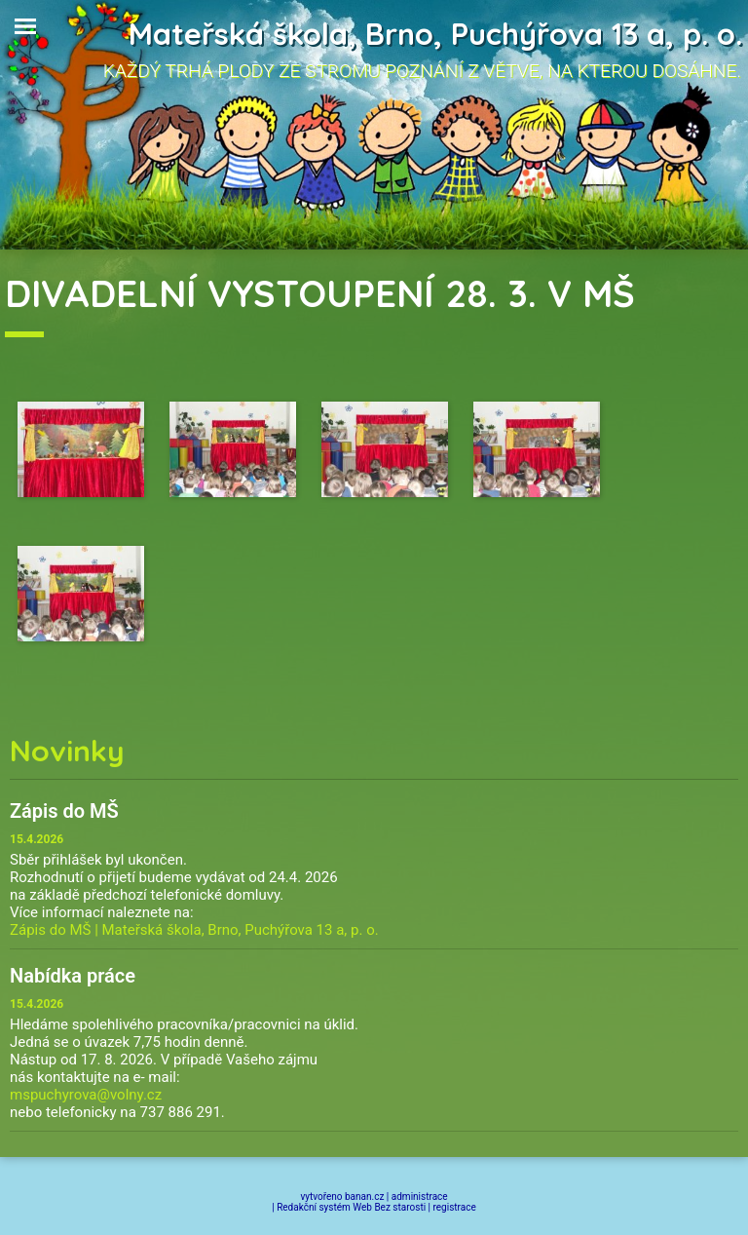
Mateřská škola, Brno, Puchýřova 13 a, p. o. (435, 34)
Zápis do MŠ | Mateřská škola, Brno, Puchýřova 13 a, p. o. (194, 930)
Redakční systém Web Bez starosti (351, 1207)
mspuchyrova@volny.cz (86, 1094)
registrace (454, 1207)
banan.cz (364, 1196)
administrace (420, 1196)
